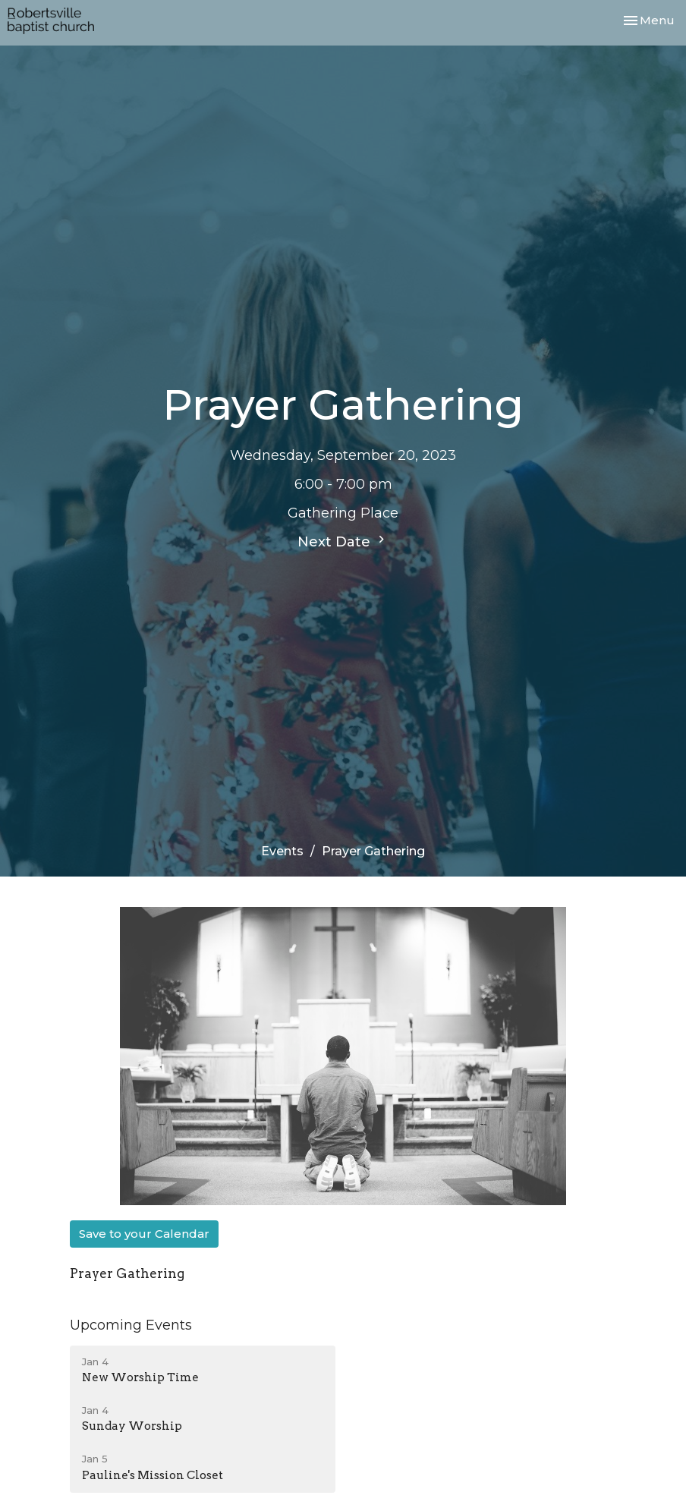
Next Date (343, 541)
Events (282, 851)
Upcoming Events (131, 1325)
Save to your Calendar (144, 1233)
